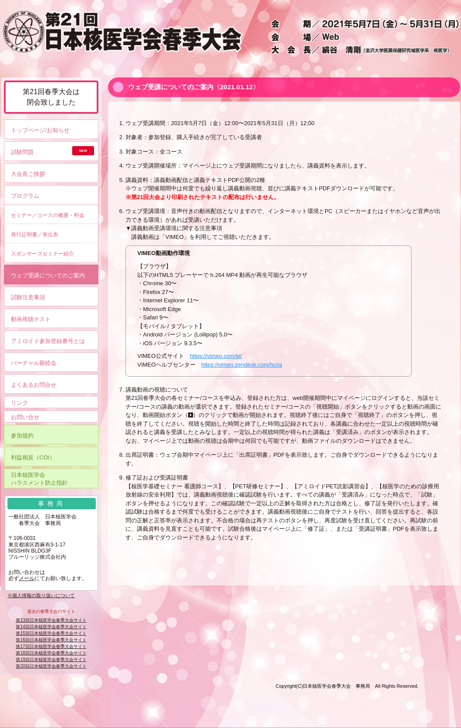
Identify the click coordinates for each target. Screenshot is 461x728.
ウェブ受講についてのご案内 (48, 275)
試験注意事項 (28, 297)
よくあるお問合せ (33, 385)
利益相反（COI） (33, 457)
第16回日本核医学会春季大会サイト (51, 639)
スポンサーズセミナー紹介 (42, 253)
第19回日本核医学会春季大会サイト (51, 659)
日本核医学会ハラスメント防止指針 (39, 479)
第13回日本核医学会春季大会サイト (51, 620)
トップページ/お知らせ (40, 130)
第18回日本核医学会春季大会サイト (51, 653)
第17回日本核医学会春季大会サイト (51, 646)
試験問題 (22, 152)
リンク (19, 402)
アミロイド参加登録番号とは (48, 341)
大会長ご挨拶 (28, 174)
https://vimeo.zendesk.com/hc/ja (241, 364)
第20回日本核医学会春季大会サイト (51, 666)
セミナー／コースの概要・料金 (47, 215)
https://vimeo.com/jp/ (216, 356)
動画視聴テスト (31, 319)
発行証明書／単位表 (34, 234)
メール (27, 578)
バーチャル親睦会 (33, 363)
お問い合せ (25, 417)
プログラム (25, 195)
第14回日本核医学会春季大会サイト (51, 626)
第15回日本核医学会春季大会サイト (51, 633)
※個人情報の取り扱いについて (41, 595)
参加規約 (22, 435)
